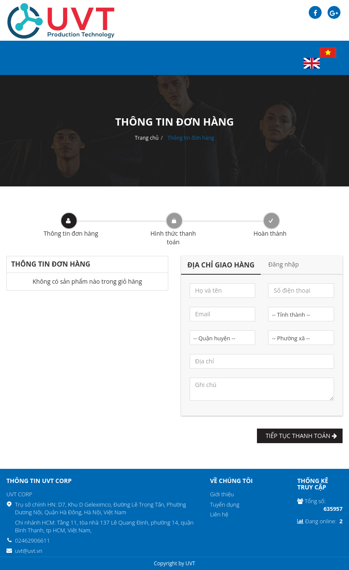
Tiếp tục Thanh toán (299, 436)
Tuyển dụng (224, 504)
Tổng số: (320, 505)
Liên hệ (219, 514)
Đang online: (320, 521)
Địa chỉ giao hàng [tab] (221, 265)
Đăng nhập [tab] (283, 264)
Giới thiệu (222, 494)
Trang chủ (147, 137)
